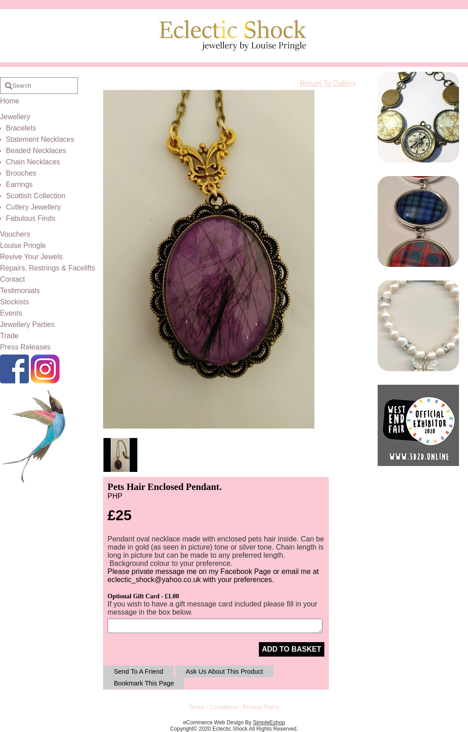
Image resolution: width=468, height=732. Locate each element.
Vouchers (15, 234)
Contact (12, 279)
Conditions (224, 707)
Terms (197, 707)
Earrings (19, 184)
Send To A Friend (138, 671)
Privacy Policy (261, 707)
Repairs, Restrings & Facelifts (47, 268)
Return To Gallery (328, 83)
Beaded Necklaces (36, 150)
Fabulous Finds (30, 218)
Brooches (21, 173)
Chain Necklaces (33, 162)
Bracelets (21, 128)
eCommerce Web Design (213, 722)
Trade (9, 336)
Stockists (14, 302)
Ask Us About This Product (224, 671)
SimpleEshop (269, 722)
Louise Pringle (23, 245)
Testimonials (20, 290)
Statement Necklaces (40, 139)
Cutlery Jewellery (33, 207)
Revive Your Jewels (31, 257)
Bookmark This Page (144, 683)
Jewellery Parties (27, 324)
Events (11, 313)
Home (9, 101)
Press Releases (25, 347)
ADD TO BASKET (291, 649)
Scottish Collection (36, 196)
